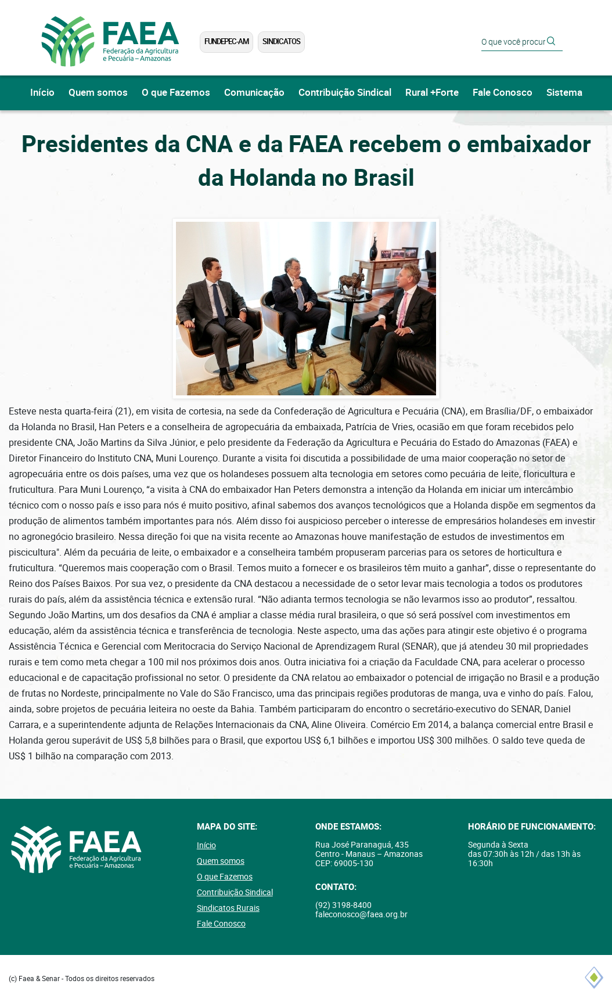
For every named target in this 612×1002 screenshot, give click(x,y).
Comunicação (254, 92)
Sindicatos (281, 41)
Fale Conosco (502, 92)
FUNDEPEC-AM (226, 41)
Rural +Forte (432, 92)
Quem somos (98, 92)
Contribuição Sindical (344, 92)
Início (42, 92)
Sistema (564, 92)
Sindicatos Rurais (228, 908)
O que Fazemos (176, 92)
